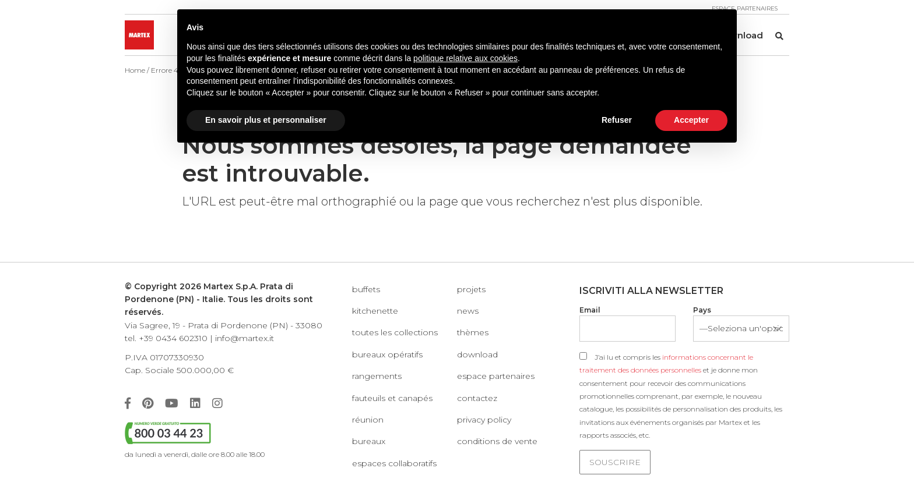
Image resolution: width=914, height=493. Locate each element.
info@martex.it (244, 338)
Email (589, 310)
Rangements (377, 376)
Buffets (366, 289)
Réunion (368, 419)
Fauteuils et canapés (392, 398)
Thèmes (472, 332)
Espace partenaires (496, 376)
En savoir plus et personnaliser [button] (265, 120)
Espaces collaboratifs (394, 463)
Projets (471, 289)
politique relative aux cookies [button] (465, 58)
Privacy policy (484, 419)
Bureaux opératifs (387, 354)
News (468, 311)
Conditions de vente (497, 441)
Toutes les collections (395, 332)
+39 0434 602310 (173, 338)
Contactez (477, 398)
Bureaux (368, 441)
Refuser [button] (617, 120)
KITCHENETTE (375, 311)
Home (135, 70)
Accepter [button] (691, 120)
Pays (702, 310)
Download (477, 354)
